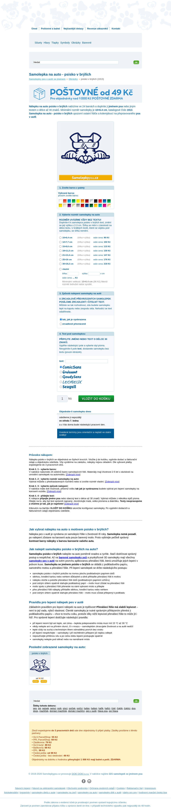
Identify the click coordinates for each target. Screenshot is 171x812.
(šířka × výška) (83, 237)
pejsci (53, 708)
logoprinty (25, 792)
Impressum (150, 788)
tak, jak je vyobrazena (74, 319)
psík (59, 708)
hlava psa (103, 711)
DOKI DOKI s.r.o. (80, 774)
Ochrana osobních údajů (102, 788)
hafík (100, 708)
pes (35, 708)
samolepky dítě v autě (110, 792)
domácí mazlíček (58, 711)
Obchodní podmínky (77, 788)
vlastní (65, 269)
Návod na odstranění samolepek (48, 788)
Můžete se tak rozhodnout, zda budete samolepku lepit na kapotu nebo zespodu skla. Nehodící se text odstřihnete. (85, 305)
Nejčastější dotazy (73, 28)
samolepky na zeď (66, 792)
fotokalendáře (11, 792)
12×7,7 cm (67, 242)
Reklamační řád (135, 788)
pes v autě (91, 711)
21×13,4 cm (68, 255)
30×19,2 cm (68, 264)
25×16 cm (67, 259)
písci (65, 708)
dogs (35, 711)
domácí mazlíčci (76, 711)
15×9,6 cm (67, 246)
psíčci (80, 708)
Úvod (34, 28)
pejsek (45, 708)
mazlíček (43, 711)
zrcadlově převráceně (74, 324)
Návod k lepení (23, 788)
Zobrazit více (73, 474)
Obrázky (73, 79)
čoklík (120, 708)
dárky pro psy (130, 792)
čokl (113, 708)
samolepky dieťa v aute (43, 792)
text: (62, 361)
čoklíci (127, 708)
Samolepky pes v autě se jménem (47, 79)
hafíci (107, 708)
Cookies (120, 788)
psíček (72, 708)
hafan (87, 708)
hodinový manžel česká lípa (153, 792)
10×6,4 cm (67, 237)
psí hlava (113, 711)
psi (39, 708)
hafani (94, 708)
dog (134, 708)
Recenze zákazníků (97, 28)
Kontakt (116, 28)
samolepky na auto (87, 792)
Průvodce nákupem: (41, 455)
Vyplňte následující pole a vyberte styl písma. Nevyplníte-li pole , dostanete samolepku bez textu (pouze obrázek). (84, 345)
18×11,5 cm (68, 250)
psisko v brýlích (40, 653)
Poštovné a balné (50, 28)
